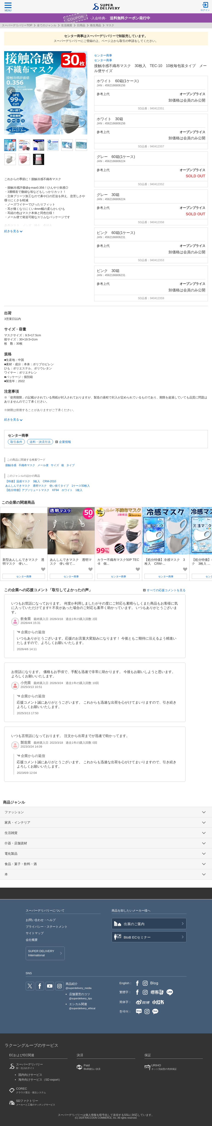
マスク (110, 25)
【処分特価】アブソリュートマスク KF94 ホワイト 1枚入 (43, 490)
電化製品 (11, 853)
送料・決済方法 (40, 442)
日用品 (81, 25)
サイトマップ (35, 933)
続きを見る (11, 231)
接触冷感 (10, 465)
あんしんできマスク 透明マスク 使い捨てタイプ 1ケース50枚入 (47, 485)
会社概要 (32, 940)
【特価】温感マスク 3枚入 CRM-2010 (30, 481)
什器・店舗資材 (16, 843)
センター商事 (103, 55)
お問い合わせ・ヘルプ (41, 920)
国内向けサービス (30, 1074)
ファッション (14, 812)
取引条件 (16, 442)
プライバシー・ (47, 926)
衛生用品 (95, 25)
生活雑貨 (66, 25)
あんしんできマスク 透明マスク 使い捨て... (71, 561)
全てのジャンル (46, 25)
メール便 (42, 465)
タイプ (70, 465)
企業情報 (65, 442)
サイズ (55, 465)
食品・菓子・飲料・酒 (21, 864)
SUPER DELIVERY (41, 953)
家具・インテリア (17, 822)
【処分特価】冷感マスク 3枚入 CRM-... (164, 561)
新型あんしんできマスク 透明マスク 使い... (23, 561)
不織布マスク (27, 465)
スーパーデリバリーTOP (17, 25)
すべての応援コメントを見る (166, 590)
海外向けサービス (40, 1079)
